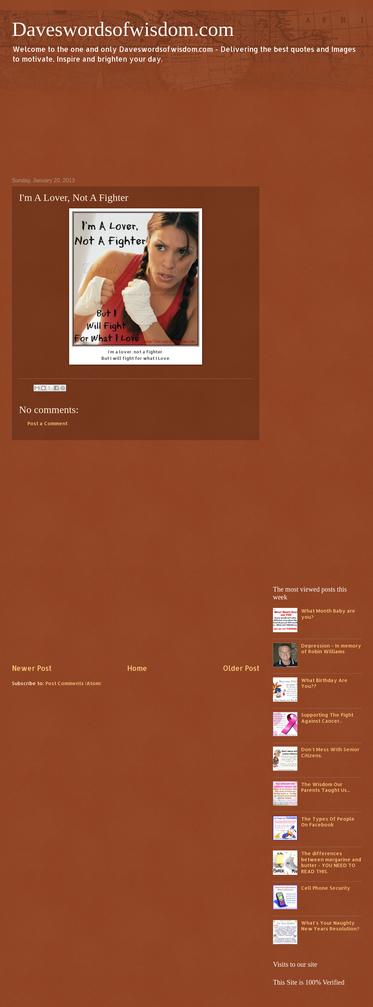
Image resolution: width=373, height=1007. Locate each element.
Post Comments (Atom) (73, 683)
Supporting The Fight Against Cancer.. (327, 718)
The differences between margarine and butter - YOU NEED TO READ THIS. (331, 862)
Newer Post (32, 668)
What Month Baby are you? (328, 614)
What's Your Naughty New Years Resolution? (330, 926)
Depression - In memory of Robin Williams (331, 648)
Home (137, 668)
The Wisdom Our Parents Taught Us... (325, 787)
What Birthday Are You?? (324, 683)
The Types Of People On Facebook (328, 822)
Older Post (241, 668)
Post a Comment (47, 423)
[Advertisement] (186, 120)
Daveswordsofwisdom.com (123, 29)
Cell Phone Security (325, 888)
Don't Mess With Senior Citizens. (330, 752)
